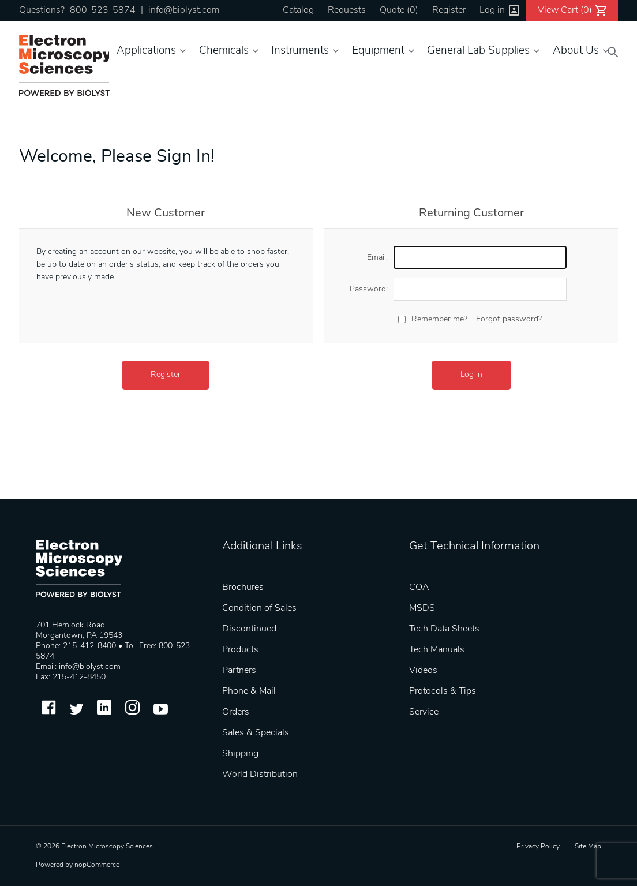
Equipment (378, 51)
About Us (576, 51)
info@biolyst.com (183, 10)
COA (419, 587)
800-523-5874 (103, 10)
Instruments (300, 51)
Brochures (243, 587)
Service (424, 712)
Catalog (298, 10)
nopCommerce (96, 865)
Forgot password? (509, 319)
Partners (239, 670)
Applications (146, 51)
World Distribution (260, 774)
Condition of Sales (259, 608)
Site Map (588, 846)
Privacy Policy (538, 846)
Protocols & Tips (442, 691)
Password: (369, 289)
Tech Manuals (436, 650)
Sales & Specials (255, 733)
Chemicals (224, 51)
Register (449, 10)
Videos (423, 670)
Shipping (240, 753)
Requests (347, 10)
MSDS (422, 608)
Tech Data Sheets (444, 629)
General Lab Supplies (478, 51)
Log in (492, 10)
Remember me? (439, 319)
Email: (377, 257)
